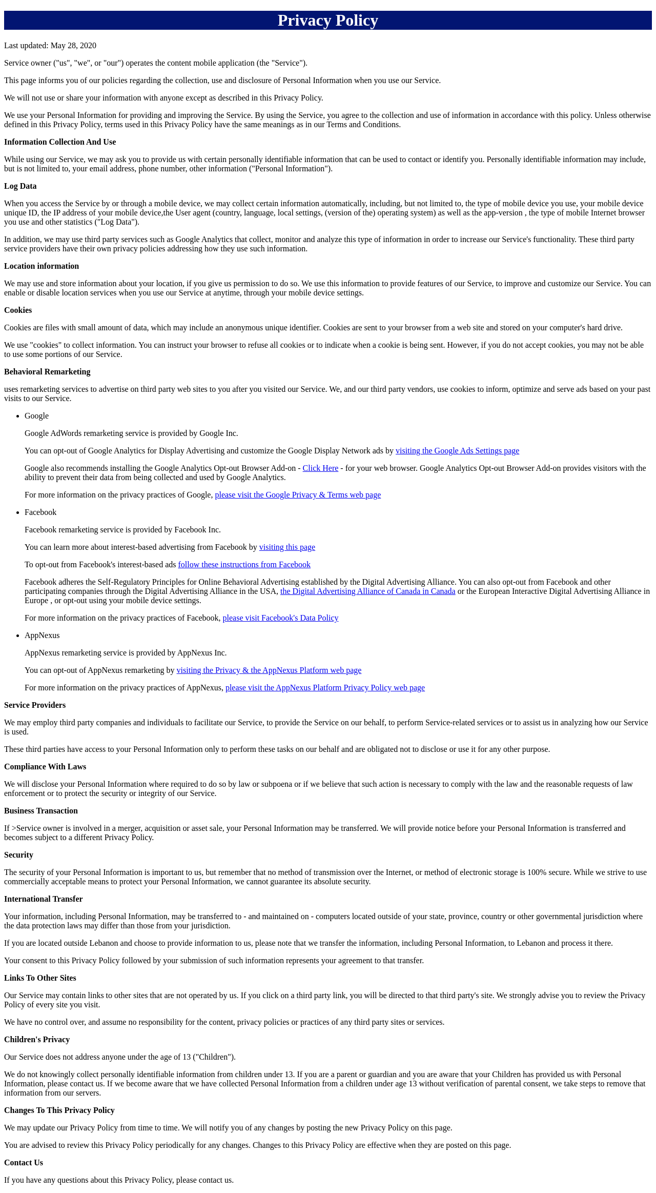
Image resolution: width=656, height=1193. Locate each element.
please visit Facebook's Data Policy (281, 617)
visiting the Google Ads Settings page (457, 450)
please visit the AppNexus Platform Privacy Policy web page (325, 687)
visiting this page (287, 547)
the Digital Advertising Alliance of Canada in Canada (368, 591)
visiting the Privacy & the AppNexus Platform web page (269, 670)
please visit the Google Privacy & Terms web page (298, 494)
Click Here (321, 468)
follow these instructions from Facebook (244, 564)
